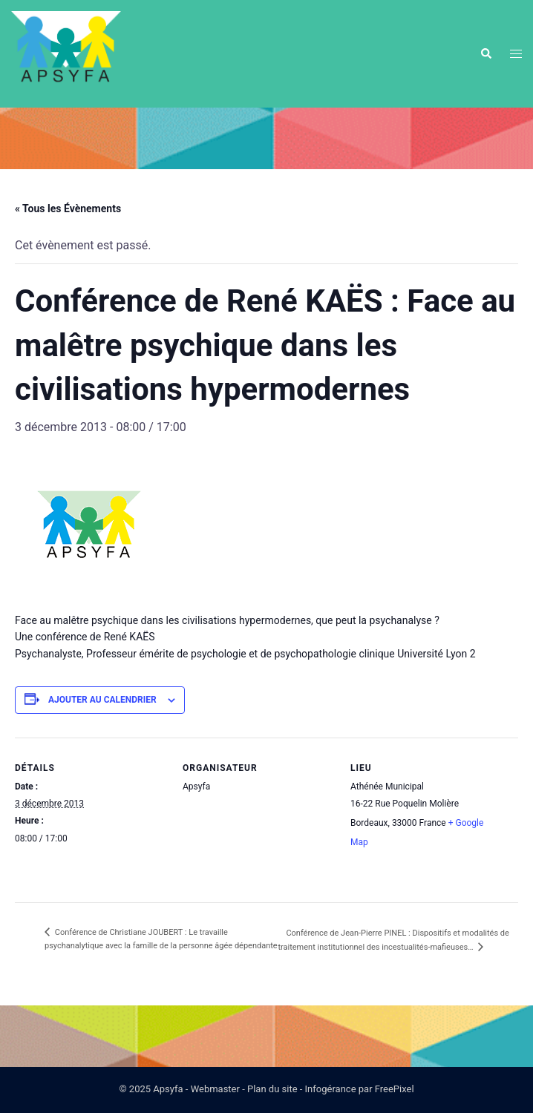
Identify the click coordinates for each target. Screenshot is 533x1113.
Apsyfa (168, 1088)
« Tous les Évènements (68, 208)
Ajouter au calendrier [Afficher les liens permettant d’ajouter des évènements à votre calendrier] (102, 700)
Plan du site (272, 1088)
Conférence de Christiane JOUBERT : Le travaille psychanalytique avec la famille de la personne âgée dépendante (161, 939)
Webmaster (215, 1088)
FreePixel (394, 1088)
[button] (485, 53)
